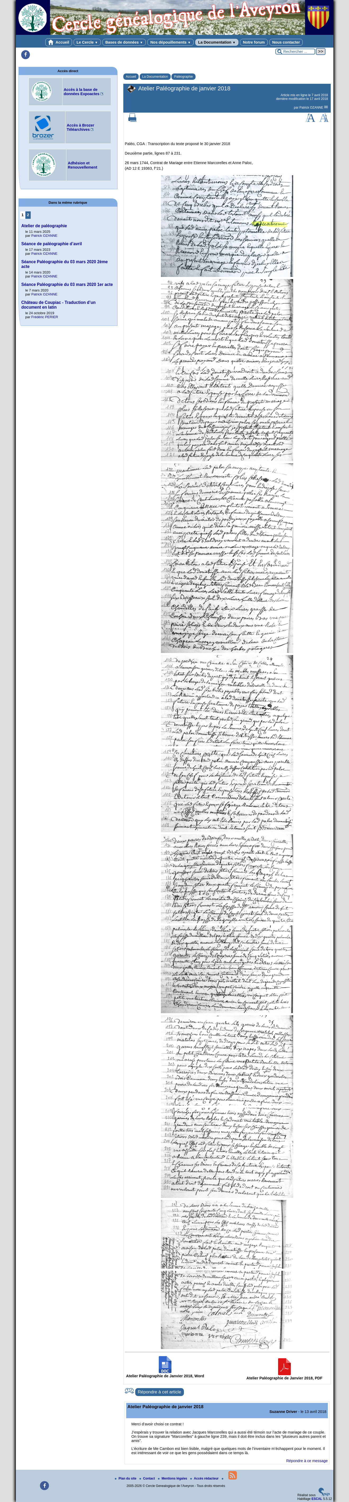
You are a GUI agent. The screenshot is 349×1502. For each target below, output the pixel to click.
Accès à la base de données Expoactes (81, 91)
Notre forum (254, 42)
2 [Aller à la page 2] (28, 215)
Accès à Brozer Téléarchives (80, 127)
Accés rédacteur (205, 1478)
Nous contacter (286, 42)
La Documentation (216, 42)
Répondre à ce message (307, 1461)
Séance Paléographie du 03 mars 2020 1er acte (67, 284)
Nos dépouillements (170, 42)
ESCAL (316, 1499)
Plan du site (126, 1478)
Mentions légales (173, 1478)
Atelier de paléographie (44, 226)
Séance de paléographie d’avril (51, 244)
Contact (147, 1478)
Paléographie (183, 76)
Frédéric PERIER (44, 317)
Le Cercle (87, 42)
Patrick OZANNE (311, 107)
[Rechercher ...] (295, 51)
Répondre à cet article (159, 1391)
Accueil (58, 42)
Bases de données (124, 42)
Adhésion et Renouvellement (82, 165)
